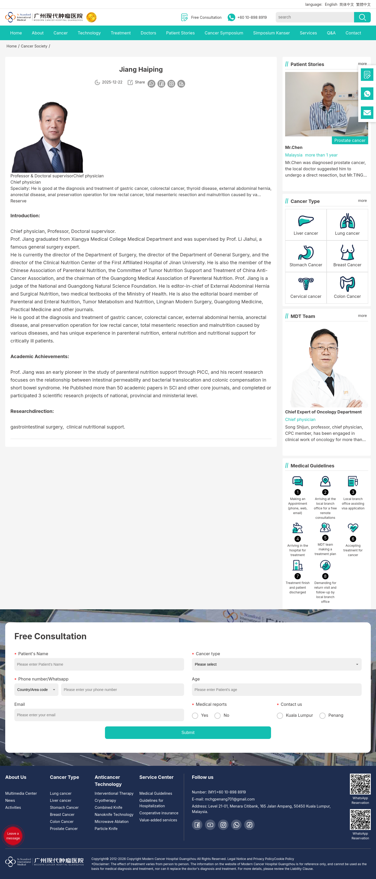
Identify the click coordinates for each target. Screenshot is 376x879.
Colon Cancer (61, 821)
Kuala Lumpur (295, 715)
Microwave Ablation (112, 821)
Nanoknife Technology (114, 814)
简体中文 (346, 4)
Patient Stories (180, 32)
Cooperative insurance (158, 813)
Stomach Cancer (64, 807)
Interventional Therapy (114, 793)
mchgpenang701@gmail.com (230, 799)
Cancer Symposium (224, 32)
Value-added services (158, 820)
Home (16, 32)
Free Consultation (206, 17)
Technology (89, 32)
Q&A (331, 32)
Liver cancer (60, 800)
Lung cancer (61, 793)
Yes (200, 715)
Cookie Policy (284, 859)
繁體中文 (363, 4)
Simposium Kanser (271, 32)
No (221, 715)
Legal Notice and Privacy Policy (250, 859)
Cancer (61, 32)
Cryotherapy (105, 800)
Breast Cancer (62, 814)
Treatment (121, 32)
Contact (353, 32)
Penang (331, 715)
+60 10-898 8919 (252, 17)
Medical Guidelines (155, 793)
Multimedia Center (21, 793)
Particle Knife (106, 828)
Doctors (148, 32)
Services (308, 32)
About (38, 32)
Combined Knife (108, 807)
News (10, 800)
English (331, 4)
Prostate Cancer (64, 828)
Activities (13, 807)
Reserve (18, 200)
